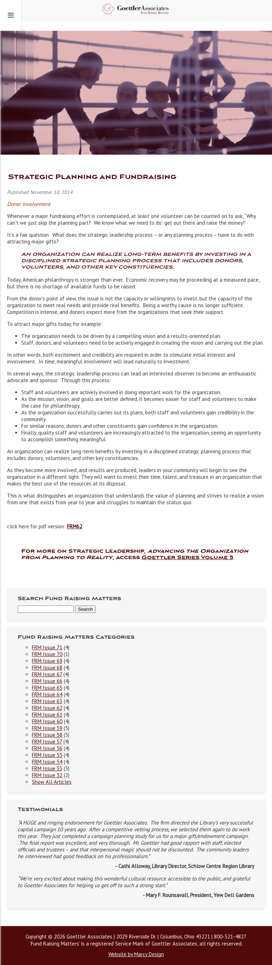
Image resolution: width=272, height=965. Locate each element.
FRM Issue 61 (47, 714)
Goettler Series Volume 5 (187, 558)
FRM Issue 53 (47, 768)
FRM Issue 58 (47, 734)
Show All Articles (52, 782)
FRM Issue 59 (47, 728)
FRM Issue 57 (47, 741)
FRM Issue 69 (47, 660)
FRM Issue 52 (47, 775)
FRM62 (74, 526)
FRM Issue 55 (47, 755)
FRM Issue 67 (47, 674)
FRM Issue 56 (47, 748)
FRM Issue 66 (47, 681)
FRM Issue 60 (47, 721)
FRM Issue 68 (47, 667)
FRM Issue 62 (47, 708)
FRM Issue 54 (47, 761)
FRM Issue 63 (47, 701)
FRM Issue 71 (47, 647)
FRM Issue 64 (47, 694)
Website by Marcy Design (136, 954)
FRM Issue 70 (47, 654)
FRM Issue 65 (47, 687)
